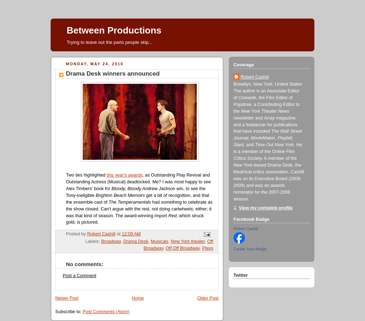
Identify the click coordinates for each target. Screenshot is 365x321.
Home (138, 298)
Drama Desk (135, 241)
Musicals (159, 241)
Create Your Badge (250, 249)
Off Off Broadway (183, 248)
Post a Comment (79, 275)
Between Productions (114, 30)
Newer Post (66, 298)
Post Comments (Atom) (106, 311)
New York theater (188, 241)
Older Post (208, 298)
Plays (207, 248)
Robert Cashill (255, 77)
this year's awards (125, 175)
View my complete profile (266, 207)
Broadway (111, 241)
